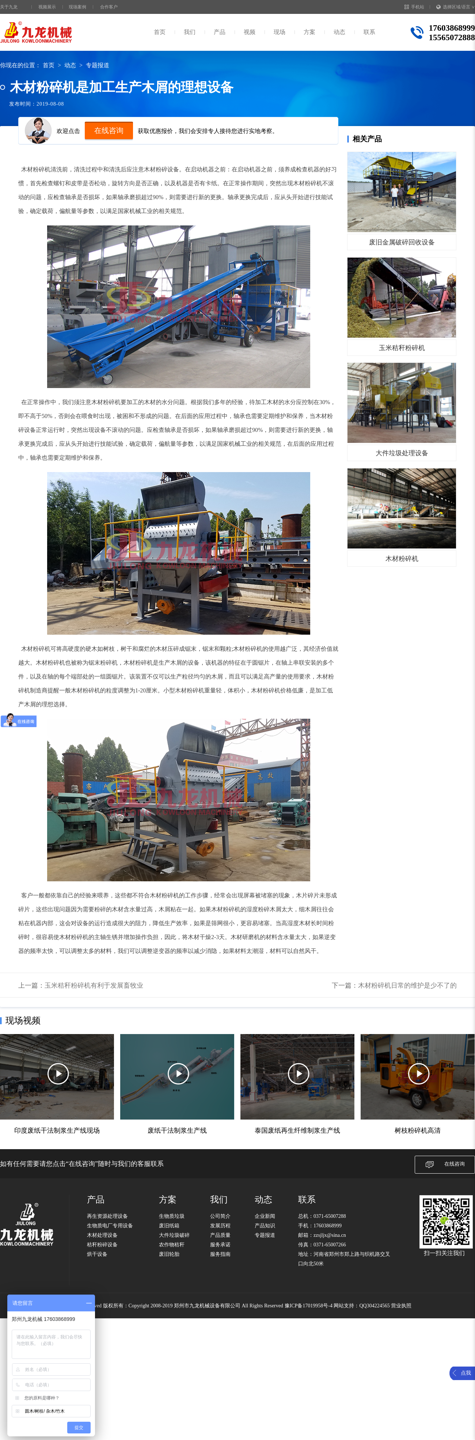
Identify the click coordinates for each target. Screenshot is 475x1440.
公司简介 (220, 1216)
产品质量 (220, 1235)
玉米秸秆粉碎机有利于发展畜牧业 (94, 985)
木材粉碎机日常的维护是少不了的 (407, 985)
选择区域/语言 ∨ (455, 7)
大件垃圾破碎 (174, 1235)
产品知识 (265, 1225)
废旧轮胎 (169, 1254)
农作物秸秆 (172, 1244)
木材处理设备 (102, 1235)
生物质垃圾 (172, 1216)
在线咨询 (108, 130)
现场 (279, 32)
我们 (189, 32)
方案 (309, 32)
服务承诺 (220, 1244)
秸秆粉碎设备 (102, 1244)
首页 (160, 32)
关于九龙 (9, 7)
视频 (249, 32)
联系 (369, 32)
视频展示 (47, 7)
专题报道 (97, 65)
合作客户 (109, 7)
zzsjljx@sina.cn (330, 1235)
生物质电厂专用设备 (110, 1225)
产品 (219, 32)
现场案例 (77, 7)
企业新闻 (265, 1216)
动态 (339, 32)
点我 (466, 1373)
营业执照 (401, 1305)
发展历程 (220, 1225)
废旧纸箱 (169, 1225)
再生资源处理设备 (107, 1216)
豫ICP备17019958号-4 (308, 1305)
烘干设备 (97, 1254)
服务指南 (220, 1254)
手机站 (414, 7)
